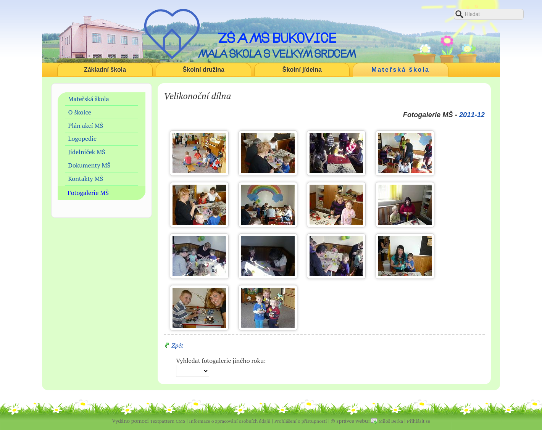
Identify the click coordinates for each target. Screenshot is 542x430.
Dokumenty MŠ (89, 165)
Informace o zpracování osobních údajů (229, 421)
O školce (79, 112)
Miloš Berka (391, 421)
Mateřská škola (401, 69)
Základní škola (105, 69)
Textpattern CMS (167, 421)
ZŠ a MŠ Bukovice (277, 38)
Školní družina (203, 69)
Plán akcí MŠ (85, 125)
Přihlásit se (418, 421)
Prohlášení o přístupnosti (300, 421)
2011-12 (472, 115)
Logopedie (82, 138)
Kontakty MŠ (85, 178)
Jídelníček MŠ (86, 152)
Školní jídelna (302, 69)
